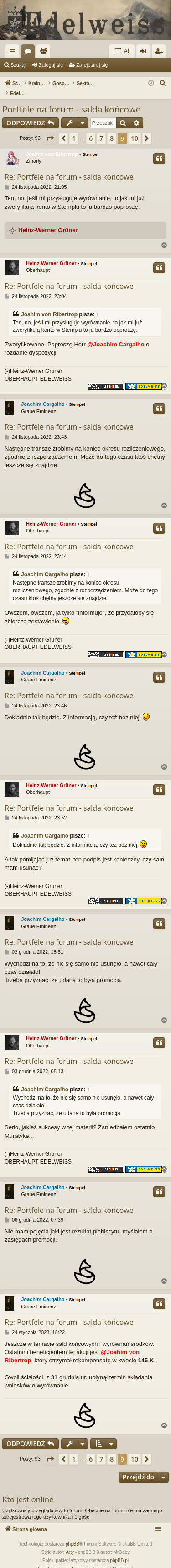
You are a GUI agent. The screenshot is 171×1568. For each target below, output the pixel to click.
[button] (50, 128)
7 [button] (101, 128)
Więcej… (14, 53)
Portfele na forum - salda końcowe (71, 100)
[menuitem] (163, 83)
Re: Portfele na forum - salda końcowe (69, 167)
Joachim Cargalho (42, 394)
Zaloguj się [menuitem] (145, 53)
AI (121, 51)
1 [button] (74, 128)
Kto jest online (28, 1489)
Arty (70, 1542)
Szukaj (18, 65)
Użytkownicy (45, 53)
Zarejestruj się (92, 65)
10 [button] (134, 128)
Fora (30, 53)
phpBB (72, 1534)
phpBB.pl (119, 1550)
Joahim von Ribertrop (52, 144)
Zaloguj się (51, 65)
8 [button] (112, 128)
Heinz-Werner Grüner (48, 220)
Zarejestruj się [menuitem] (160, 53)
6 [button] (91, 128)
